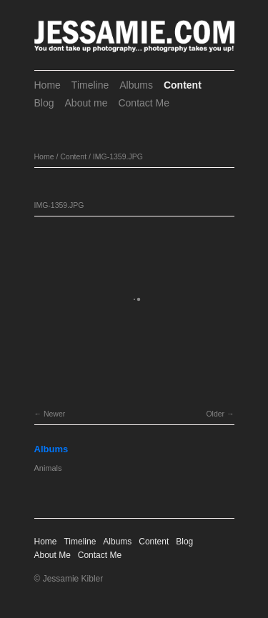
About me (86, 103)
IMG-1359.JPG (118, 156)
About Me (52, 555)
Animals (48, 468)
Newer (54, 413)
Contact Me (143, 103)
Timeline (90, 85)
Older (215, 413)
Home (47, 85)
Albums (136, 85)
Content (183, 85)
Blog (44, 103)
